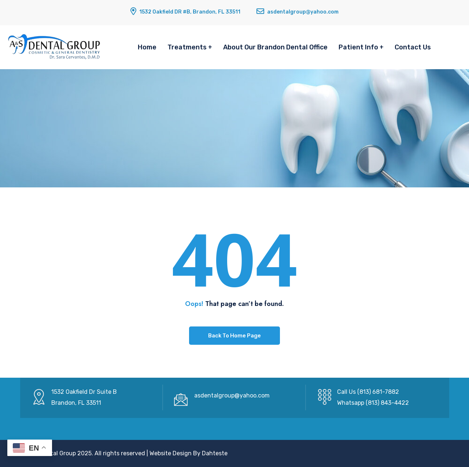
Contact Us (413, 47)
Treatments (187, 47)
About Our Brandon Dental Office (275, 47)
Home (147, 47)
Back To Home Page (234, 335)
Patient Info (358, 47)
